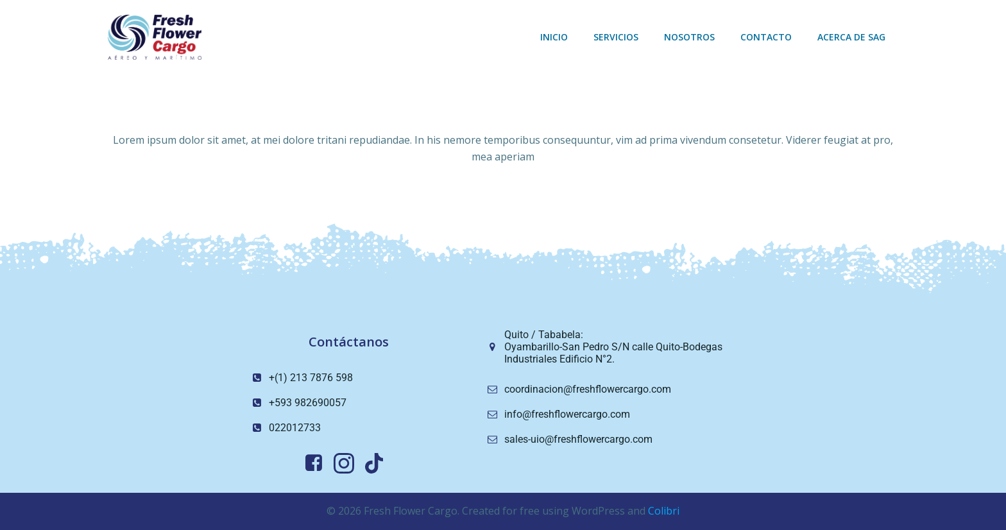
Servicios (615, 37)
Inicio (554, 37)
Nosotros (689, 37)
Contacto (766, 37)
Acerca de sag (851, 37)
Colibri (663, 511)
